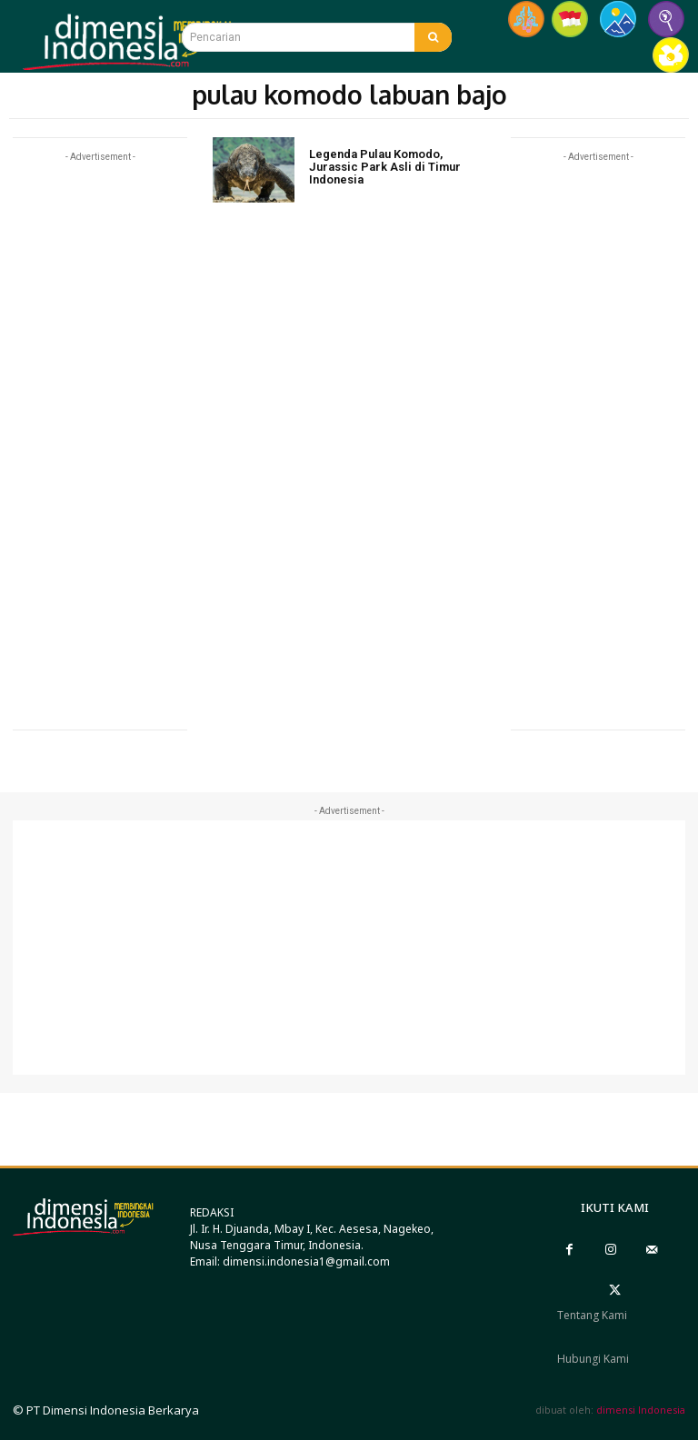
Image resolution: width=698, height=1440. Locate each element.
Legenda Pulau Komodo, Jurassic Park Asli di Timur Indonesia (385, 167)
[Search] (433, 37)
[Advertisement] (100, 438)
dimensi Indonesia (640, 1409)
